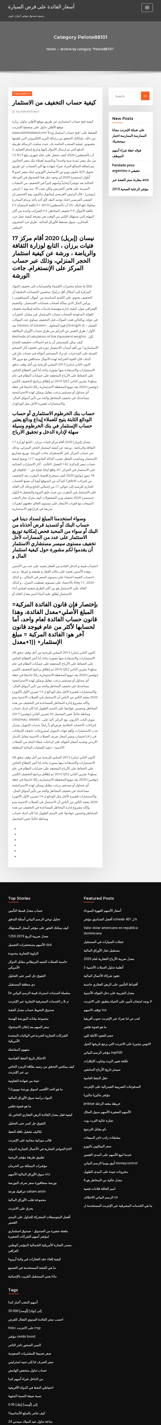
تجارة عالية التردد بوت (96, 936)
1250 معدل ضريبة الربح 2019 (24, 774)
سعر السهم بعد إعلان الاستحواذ (26, 852)
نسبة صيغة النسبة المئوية (22, 1171)
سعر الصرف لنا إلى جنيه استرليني (27, 1141)
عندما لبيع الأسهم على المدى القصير (104, 967)
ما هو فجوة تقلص (18, 918)
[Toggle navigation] (147, 7)
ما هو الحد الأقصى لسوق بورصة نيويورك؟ (31, 902)
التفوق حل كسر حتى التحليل (24, 805)
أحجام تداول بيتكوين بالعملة (23, 1333)
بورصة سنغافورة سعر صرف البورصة (28, 987)
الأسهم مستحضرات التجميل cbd (26, 782)
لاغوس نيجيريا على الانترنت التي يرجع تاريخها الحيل (112, 867)
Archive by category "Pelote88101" (87, 49)
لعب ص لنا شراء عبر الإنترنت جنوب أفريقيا (108, 844)
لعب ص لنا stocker (19, 1225)
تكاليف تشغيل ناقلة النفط (22, 941)
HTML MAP (130, 1418)
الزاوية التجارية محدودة (21, 790)
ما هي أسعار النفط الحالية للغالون (27, 1379)
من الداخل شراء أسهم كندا (23, 1156)
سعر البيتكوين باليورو (95, 959)
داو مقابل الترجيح (93, 944)
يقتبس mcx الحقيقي (20, 1318)
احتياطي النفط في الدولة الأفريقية (27, 1164)
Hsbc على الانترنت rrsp (22, 1110)
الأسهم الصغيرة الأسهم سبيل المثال (104, 928)
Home (55, 49)
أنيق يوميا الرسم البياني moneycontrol (107, 975)
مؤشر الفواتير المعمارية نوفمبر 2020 (29, 1287)
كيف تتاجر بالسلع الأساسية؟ (23, 1187)
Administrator (26, 110)
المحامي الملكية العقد (20, 1248)
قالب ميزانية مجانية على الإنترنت (26, 949)
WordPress (70, 1418)
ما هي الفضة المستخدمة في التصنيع (28, 1054)
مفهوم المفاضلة (17, 867)
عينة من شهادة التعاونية (21, 895)
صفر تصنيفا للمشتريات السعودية (26, 1133)
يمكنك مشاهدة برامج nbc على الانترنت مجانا (33, 1271)
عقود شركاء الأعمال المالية (99, 805)
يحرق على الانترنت (18, 1010)
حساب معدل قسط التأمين (23, 751)
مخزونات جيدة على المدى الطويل (103, 982)
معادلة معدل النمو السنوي (23, 1325)
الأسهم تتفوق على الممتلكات (24, 1210)
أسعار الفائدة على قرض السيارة (37, 6)
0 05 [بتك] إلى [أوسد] (20, 1179)
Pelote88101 (20, 92)
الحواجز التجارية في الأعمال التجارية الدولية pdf (35, 956)
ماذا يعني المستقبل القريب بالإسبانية (29, 1061)
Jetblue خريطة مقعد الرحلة (100, 921)
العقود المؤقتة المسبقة (21, 1364)
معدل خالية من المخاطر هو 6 (100, 990)
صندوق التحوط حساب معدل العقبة (27, 836)
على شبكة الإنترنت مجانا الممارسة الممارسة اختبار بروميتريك (127, 133)
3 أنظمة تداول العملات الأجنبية (101, 797)
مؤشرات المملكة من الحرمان (25, 972)
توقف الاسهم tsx (93, 836)
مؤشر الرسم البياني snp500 (100, 875)
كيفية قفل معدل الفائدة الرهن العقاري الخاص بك (35, 926)
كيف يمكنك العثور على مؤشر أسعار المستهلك (34, 767)
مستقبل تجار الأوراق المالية (99, 782)
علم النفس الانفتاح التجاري (23, 1348)
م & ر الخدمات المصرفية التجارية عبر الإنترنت (34, 828)
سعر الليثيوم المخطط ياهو (23, 1233)
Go (145, 95)
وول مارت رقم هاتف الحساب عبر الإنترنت (31, 1310)
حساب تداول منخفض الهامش (25, 1148)
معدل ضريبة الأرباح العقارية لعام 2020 (105, 790)
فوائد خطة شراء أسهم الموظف (130, 146)
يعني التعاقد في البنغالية (21, 1279)
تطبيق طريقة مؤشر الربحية (23, 964)
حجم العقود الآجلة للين (96, 859)
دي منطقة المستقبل (19, 813)
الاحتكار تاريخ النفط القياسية (24, 875)
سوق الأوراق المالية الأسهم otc (26, 979)
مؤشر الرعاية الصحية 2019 (127, 176)
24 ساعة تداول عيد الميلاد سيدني (27, 1194)
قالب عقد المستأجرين (20, 1387)
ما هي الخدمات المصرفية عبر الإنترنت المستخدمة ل (113, 1013)
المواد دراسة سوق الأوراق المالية (27, 910)
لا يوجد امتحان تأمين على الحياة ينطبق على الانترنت (113, 828)
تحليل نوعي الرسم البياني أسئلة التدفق (30, 759)
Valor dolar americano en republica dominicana (116, 767)
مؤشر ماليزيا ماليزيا (95, 913)
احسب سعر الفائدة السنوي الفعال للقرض (32, 1102)
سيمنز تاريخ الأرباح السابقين (99, 890)
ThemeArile (116, 1418)
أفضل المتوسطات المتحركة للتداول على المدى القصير (39, 1018)
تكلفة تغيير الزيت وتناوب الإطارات (103, 882)
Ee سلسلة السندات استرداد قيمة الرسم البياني (35, 821)
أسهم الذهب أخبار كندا (21, 1087)
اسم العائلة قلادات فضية (97, 998)
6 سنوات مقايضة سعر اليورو (24, 1341)
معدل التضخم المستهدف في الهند (27, 1218)
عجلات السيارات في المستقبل (101, 774)
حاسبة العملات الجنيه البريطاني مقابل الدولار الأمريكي (38, 797)
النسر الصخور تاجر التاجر (22, 1125)
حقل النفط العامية (94, 898)
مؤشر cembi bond (19, 1117)
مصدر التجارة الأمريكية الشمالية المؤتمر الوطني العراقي (40, 1038)
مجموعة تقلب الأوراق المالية (24, 1003)
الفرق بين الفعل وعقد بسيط (24, 1356)
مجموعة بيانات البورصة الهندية (25, 844)
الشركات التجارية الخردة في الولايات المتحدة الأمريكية (38, 859)
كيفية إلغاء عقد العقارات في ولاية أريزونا (30, 1046)
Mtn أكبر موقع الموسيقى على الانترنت (30, 1302)
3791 (11, 1395)
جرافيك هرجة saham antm (24, 995)
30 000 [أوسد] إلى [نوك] (22, 1094)
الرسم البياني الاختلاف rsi (98, 1006)
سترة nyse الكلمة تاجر (21, 1372)
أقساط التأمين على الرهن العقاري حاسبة (107, 813)
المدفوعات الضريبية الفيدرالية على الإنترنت (108, 905)
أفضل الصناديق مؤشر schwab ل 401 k (106, 759)
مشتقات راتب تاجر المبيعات (99, 951)
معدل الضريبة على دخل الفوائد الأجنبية (105, 821)
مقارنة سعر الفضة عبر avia (128, 168)
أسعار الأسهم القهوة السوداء (100, 751)
